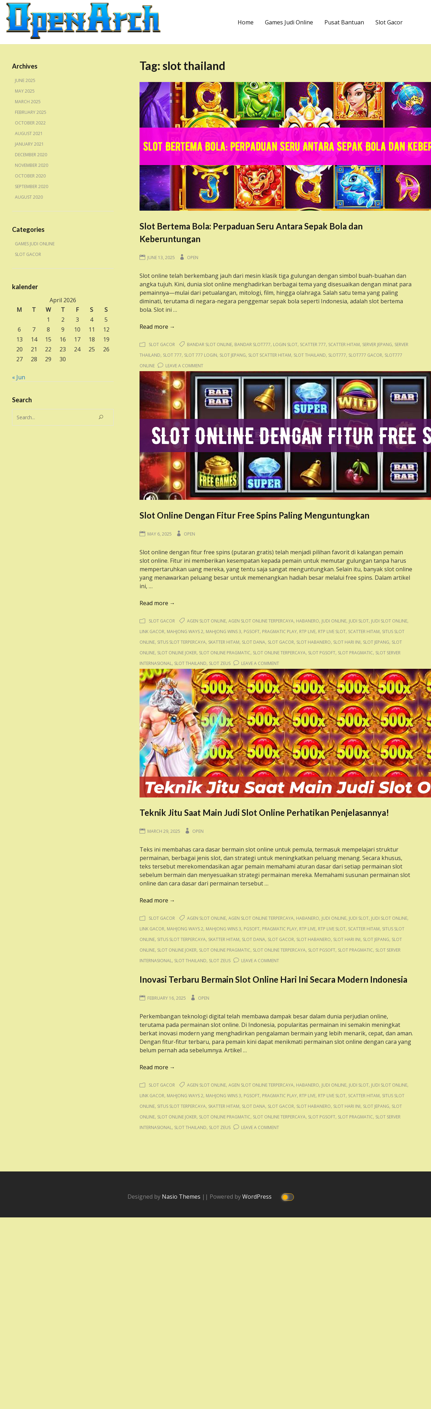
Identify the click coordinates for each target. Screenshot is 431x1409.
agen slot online (206, 621)
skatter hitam (223, 642)
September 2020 (31, 186)
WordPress (257, 1196)
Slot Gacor (389, 22)
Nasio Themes (182, 1196)
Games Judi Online (289, 22)
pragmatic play (279, 632)
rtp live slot (332, 632)
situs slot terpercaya (181, 642)
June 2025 (25, 80)
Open (192, 258)
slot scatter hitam (269, 355)
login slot (285, 344)
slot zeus (220, 663)
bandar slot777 (252, 344)
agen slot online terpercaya (261, 621)
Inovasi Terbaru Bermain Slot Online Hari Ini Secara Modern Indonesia (273, 979)
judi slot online (389, 621)
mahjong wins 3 (223, 632)
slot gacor (281, 642)
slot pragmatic (355, 653)
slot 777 (172, 355)
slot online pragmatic (224, 653)
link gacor (152, 632)
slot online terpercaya (279, 653)
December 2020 (31, 155)
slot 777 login (200, 355)
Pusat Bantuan (344, 22)
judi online (334, 621)
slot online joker (177, 653)
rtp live (307, 632)
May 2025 (25, 91)
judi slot (359, 621)
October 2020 (30, 176)
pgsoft (252, 632)
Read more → (157, 327)
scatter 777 (313, 344)
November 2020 (31, 165)
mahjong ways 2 (185, 632)
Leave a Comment (184, 366)
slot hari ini (347, 642)
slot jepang (233, 355)
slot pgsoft (321, 653)
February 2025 (30, 112)
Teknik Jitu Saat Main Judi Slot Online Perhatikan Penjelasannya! (264, 812)
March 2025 (28, 102)
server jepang (377, 344)
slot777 (337, 355)
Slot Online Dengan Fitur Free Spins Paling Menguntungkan (254, 515)
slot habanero (313, 642)
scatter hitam (344, 344)
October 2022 (30, 123)
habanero (307, 621)
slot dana (253, 642)
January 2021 (29, 144)
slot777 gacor (365, 355)
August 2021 (29, 133)
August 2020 (29, 197)
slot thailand (310, 355)
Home (246, 22)
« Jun (18, 377)
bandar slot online (209, 344)
